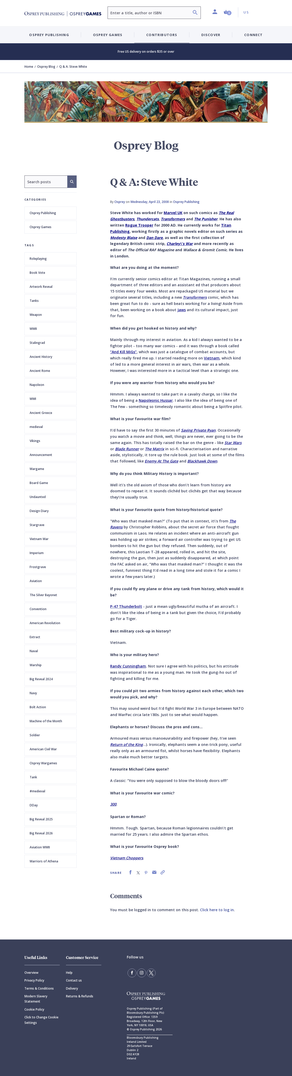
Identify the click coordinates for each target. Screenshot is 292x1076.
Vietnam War (39, 539)
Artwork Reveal (41, 286)
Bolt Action (38, 707)
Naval (34, 651)
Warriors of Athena (44, 861)
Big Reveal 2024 (41, 679)
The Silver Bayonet (43, 595)
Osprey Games (40, 227)
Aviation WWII (40, 847)
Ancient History (41, 357)
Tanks (34, 300)
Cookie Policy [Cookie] (34, 1009)
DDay (34, 805)
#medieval (37, 791)
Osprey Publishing (43, 213)
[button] (227, 12)
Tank (33, 777)
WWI (33, 399)
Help (69, 972)
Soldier (35, 735)
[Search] (195, 13)
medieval (36, 427)
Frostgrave (38, 567)
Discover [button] (211, 34)
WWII (33, 328)
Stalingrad (37, 342)
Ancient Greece (41, 413)
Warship (36, 665)
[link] (130, 872)
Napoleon (37, 385)
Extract (35, 637)
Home (28, 66)
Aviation (36, 581)
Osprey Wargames (43, 763)
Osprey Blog (46, 66)
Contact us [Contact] (74, 980)
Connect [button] (253, 34)
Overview (31, 972)
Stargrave (37, 525)
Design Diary (39, 511)
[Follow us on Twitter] (151, 973)
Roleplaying (38, 258)
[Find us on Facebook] (132, 973)
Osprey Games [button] (107, 34)
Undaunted (38, 497)
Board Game (39, 483)
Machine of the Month (46, 721)
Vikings (35, 441)
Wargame (37, 469)
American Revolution (45, 623)
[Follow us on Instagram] (141, 973)
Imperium (37, 553)
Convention (38, 609)
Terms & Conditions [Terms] (39, 988)
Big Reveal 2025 (41, 819)
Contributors (161, 34)
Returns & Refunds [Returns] (79, 996)
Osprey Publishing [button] (49, 34)
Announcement (41, 455)
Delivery (72, 988)
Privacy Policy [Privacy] (34, 980)
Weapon (36, 314)
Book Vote (37, 272)
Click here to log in (217, 909)
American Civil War (43, 749)
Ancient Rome (40, 371)
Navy (33, 693)
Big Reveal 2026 (41, 833)
